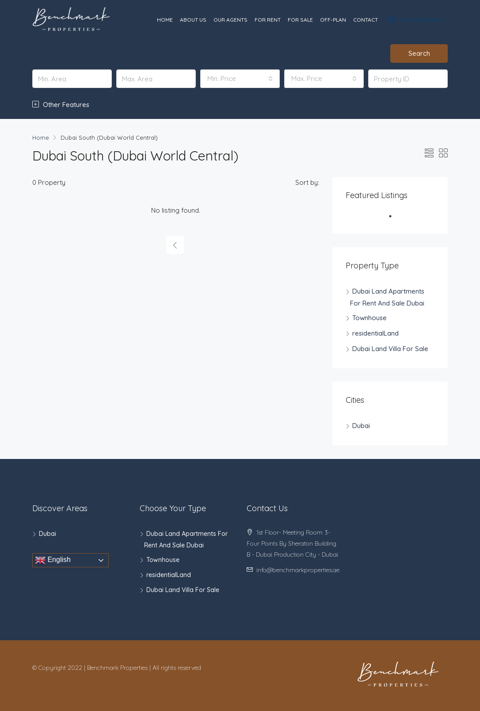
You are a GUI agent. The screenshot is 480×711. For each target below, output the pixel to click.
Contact (365, 19)
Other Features (60, 104)
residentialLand (375, 333)
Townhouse (369, 317)
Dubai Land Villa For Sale (390, 348)
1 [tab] (394, 219)
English (53, 560)
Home (165, 19)
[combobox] (240, 78)
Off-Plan (333, 19)
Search (419, 53)
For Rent (268, 19)
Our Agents (230, 19)
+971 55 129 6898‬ (415, 19)
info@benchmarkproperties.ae (297, 570)
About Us (193, 19)
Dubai (361, 425)
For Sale (300, 19)
